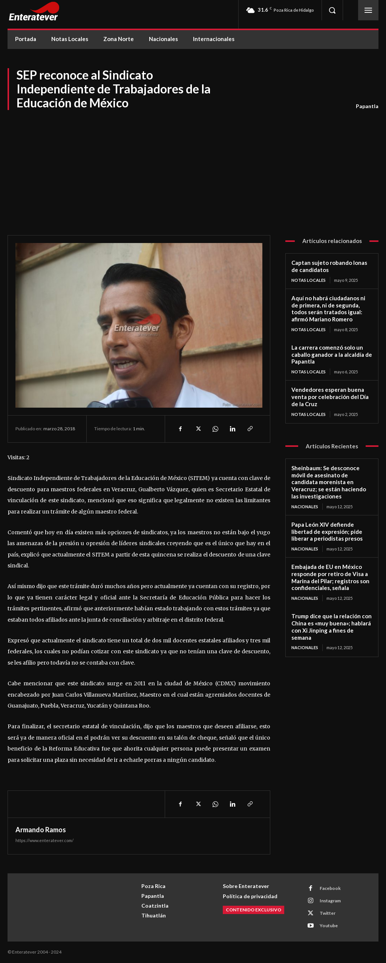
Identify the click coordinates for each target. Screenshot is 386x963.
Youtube (329, 925)
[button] (332, 10)
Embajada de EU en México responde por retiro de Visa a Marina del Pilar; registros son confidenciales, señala (330, 577)
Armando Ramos (40, 829)
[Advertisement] (193, 167)
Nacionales (304, 506)
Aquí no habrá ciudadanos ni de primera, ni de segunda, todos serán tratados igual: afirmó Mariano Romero (328, 309)
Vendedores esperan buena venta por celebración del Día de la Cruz (330, 396)
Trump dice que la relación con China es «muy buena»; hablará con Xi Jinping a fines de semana (331, 626)
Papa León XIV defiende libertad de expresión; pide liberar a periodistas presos (327, 531)
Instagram (330, 900)
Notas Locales (308, 280)
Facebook (330, 888)
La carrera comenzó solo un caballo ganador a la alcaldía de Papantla (331, 354)
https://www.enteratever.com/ (44, 840)
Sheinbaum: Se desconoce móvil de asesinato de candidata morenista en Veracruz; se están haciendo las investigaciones (328, 482)
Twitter (327, 913)
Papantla (367, 106)
